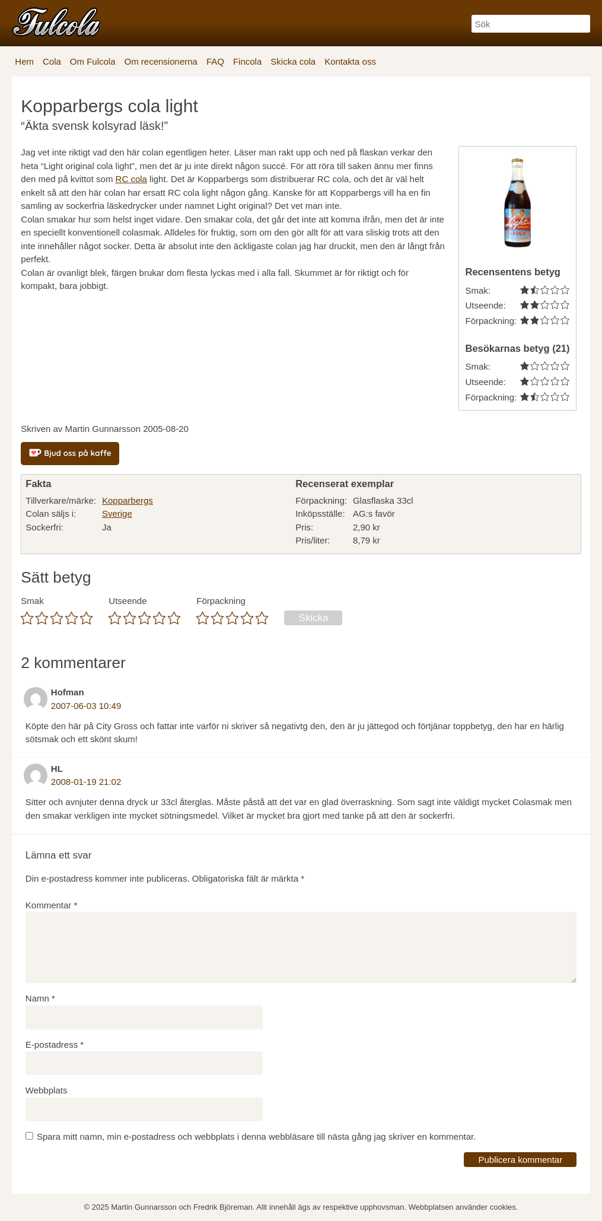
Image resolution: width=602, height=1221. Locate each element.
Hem (24, 61)
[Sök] (531, 24)
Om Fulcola (93, 61)
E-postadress (55, 1044)
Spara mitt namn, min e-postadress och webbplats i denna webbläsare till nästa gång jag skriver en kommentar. (256, 1136)
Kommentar (52, 905)
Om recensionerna (161, 61)
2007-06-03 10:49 (86, 706)
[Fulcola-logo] (56, 22)
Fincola (247, 61)
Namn (40, 998)
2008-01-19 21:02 (86, 782)
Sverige (117, 513)
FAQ (215, 61)
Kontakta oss (350, 61)
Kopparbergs (127, 500)
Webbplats (47, 1090)
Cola (52, 61)
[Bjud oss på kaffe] (70, 453)
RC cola (131, 179)
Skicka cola (293, 61)
